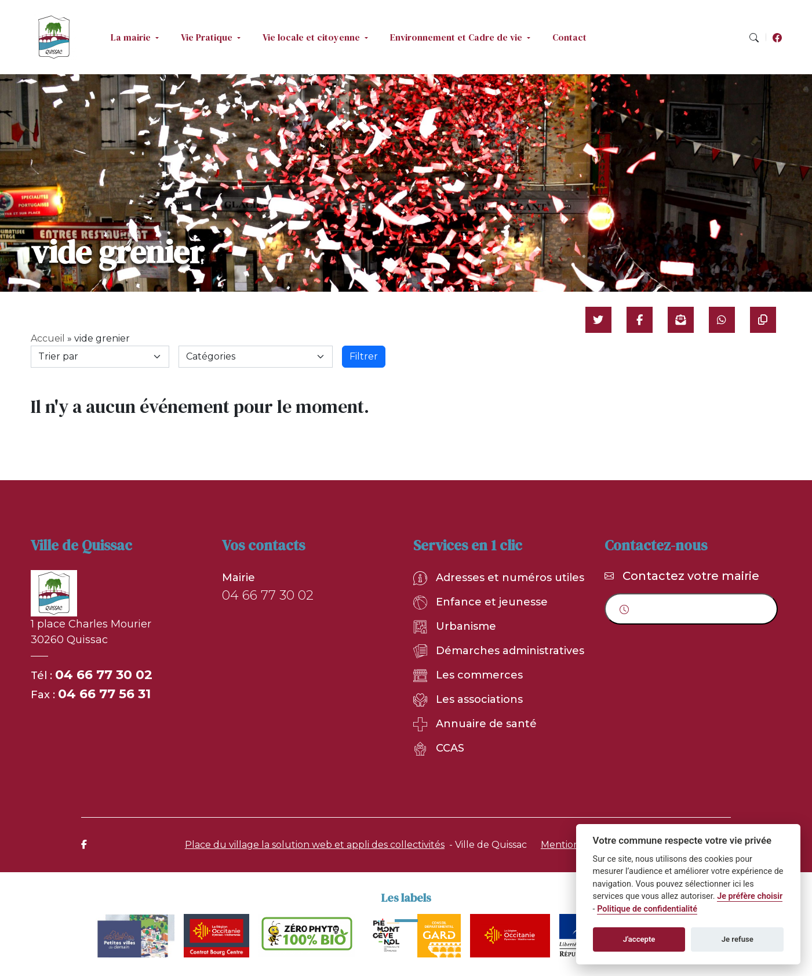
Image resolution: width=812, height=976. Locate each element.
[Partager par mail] (681, 320)
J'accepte (639, 939)
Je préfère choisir (749, 896)
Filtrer (363, 356)
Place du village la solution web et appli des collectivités (315, 844)
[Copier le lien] (763, 320)
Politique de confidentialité (647, 909)
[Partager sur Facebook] (640, 320)
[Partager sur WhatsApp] (722, 320)
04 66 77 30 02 (103, 675)
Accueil (48, 338)
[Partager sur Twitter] (598, 320)
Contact (569, 37)
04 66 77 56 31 (104, 694)
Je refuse (737, 939)
